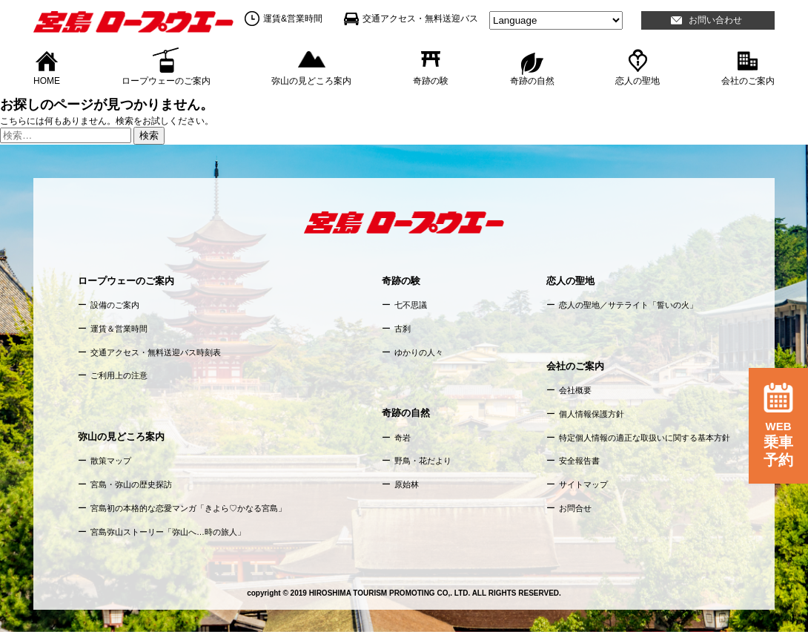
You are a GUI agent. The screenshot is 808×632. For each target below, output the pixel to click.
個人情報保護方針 (591, 413)
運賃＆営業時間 (119, 328)
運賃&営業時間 (292, 18)
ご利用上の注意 (119, 375)
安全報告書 (579, 460)
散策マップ (110, 460)
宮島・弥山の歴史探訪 (131, 484)
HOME (46, 80)
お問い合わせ (715, 20)
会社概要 (575, 390)
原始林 (406, 484)
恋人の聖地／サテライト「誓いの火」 (628, 304)
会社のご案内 (748, 80)
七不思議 (410, 304)
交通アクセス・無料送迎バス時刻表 (155, 352)
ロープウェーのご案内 (166, 80)
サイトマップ (583, 484)
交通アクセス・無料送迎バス (420, 18)
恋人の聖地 (637, 80)
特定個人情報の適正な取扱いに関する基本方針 (644, 437)
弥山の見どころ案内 (311, 80)
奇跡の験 (430, 80)
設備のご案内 (114, 304)
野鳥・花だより (422, 460)
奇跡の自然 (532, 80)
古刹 (402, 328)
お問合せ (575, 508)
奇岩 (402, 437)
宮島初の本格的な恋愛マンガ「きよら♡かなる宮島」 (188, 508)
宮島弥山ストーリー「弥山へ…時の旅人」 (167, 531)
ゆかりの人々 (418, 352)
